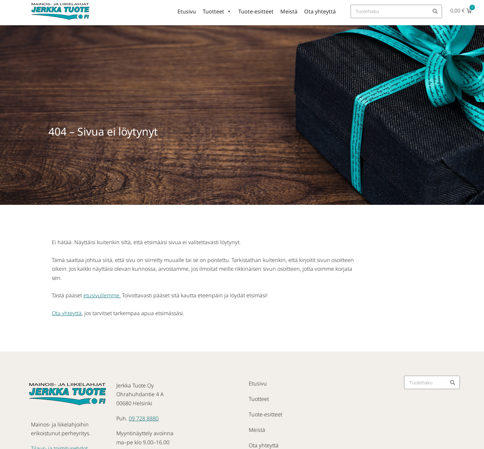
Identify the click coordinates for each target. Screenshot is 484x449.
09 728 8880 (144, 418)
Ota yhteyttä (320, 11)
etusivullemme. (102, 295)
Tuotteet (217, 11)
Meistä (288, 11)
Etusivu (186, 11)
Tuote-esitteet (256, 11)
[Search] (435, 11)
